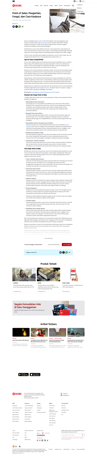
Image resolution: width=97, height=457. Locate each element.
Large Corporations (28, 407)
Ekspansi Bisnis (28, 410)
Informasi (63, 405)
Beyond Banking (15, 416)
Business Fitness (15, 419)
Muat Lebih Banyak (48, 238)
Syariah (51, 5)
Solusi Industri (27, 419)
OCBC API (51, 425)
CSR (62, 414)
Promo (13, 430)
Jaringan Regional (28, 421)
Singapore (80, 4)
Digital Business (15, 414)
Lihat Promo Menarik (53, 244)
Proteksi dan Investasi (41, 412)
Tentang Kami (67, 5)
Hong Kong (80, 11)
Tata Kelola (63, 412)
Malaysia (79, 8)
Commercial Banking (29, 405)
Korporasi (46, 5)
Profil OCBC (63, 407)
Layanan (38, 410)
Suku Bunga (14, 439)
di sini (22, 453)
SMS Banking (51, 418)
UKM (41, 5)
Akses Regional (15, 421)
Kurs (13, 437)
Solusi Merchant (52, 420)
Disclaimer (51, 449)
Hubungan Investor (65, 410)
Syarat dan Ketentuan (29, 430)
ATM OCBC (51, 407)
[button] (82, 435)
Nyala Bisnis (14, 405)
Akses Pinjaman (15, 412)
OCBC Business (52, 416)
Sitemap (73, 449)
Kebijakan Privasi (58, 449)
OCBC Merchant (52, 422)
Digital (56, 5)
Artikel (60, 5)
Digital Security (28, 439)
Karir (25, 435)
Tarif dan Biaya (15, 435)
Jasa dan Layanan (15, 432)
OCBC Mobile (52, 405)
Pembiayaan (39, 407)
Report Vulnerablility (81, 449)
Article (26, 437)
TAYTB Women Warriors (17, 407)
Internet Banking (52, 413)
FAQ (25, 432)
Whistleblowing (66, 449)
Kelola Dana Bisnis (16, 410)
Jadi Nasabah (66, 244)
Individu (37, 5)
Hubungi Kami (39, 438)
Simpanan (39, 405)
